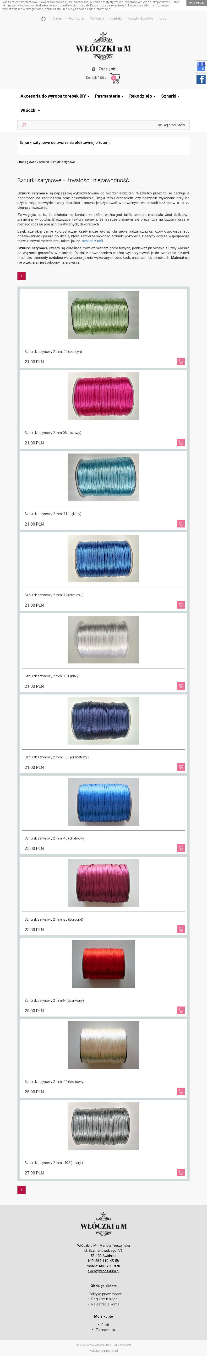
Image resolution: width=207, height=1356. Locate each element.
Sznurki (44, 162)
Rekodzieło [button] (142, 96)
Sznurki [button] (170, 96)
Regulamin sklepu (105, 1299)
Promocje (76, 18)
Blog (163, 18)
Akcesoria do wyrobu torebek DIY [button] (55, 96)
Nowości (97, 18)
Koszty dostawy (140, 18)
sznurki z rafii (92, 241)
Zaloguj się (107, 69)
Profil (105, 1325)
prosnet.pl (111, 1350)
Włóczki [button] (30, 110)
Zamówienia (105, 1330)
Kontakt (116, 18)
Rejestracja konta (105, 1304)
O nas (57, 18)
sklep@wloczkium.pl (103, 1271)
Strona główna (26, 162)
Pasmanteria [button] (109, 96)
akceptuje (197, 3)
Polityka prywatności (105, 1294)
